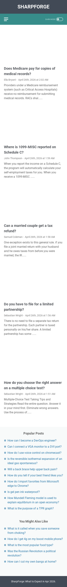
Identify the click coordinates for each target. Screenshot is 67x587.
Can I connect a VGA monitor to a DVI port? (35, 446)
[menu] (8, 19)
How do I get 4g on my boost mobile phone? (35, 539)
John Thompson (13, 158)
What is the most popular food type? (30, 545)
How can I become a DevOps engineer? (32, 440)
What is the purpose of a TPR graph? (31, 508)
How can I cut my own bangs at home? (32, 561)
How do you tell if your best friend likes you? (35, 475)
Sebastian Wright (13, 315)
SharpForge (33, 7)
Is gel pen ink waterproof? (24, 492)
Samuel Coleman (13, 236)
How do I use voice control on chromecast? (34, 452)
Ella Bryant (10, 79)
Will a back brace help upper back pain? (32, 469)
